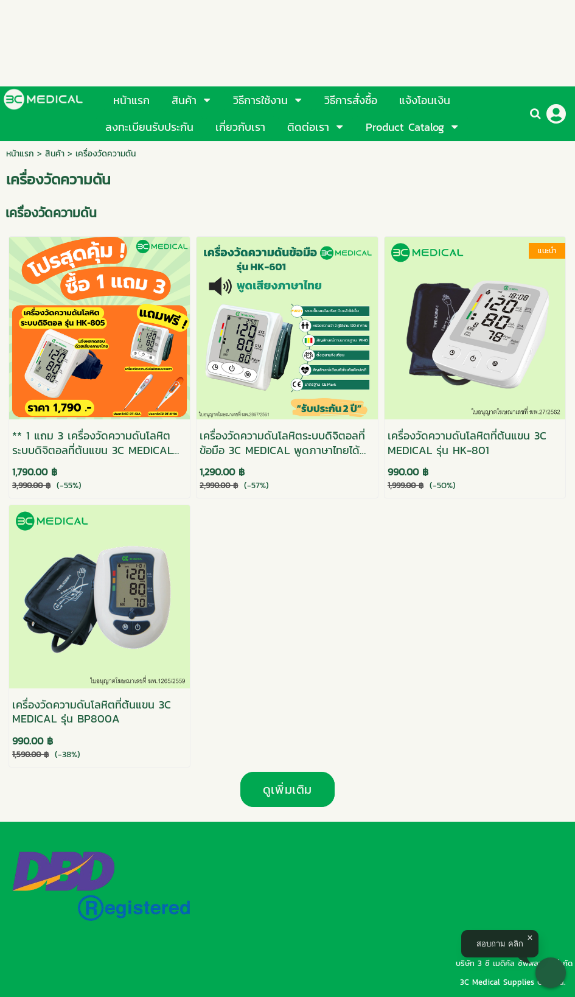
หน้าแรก (20, 153)
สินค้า (54, 153)
